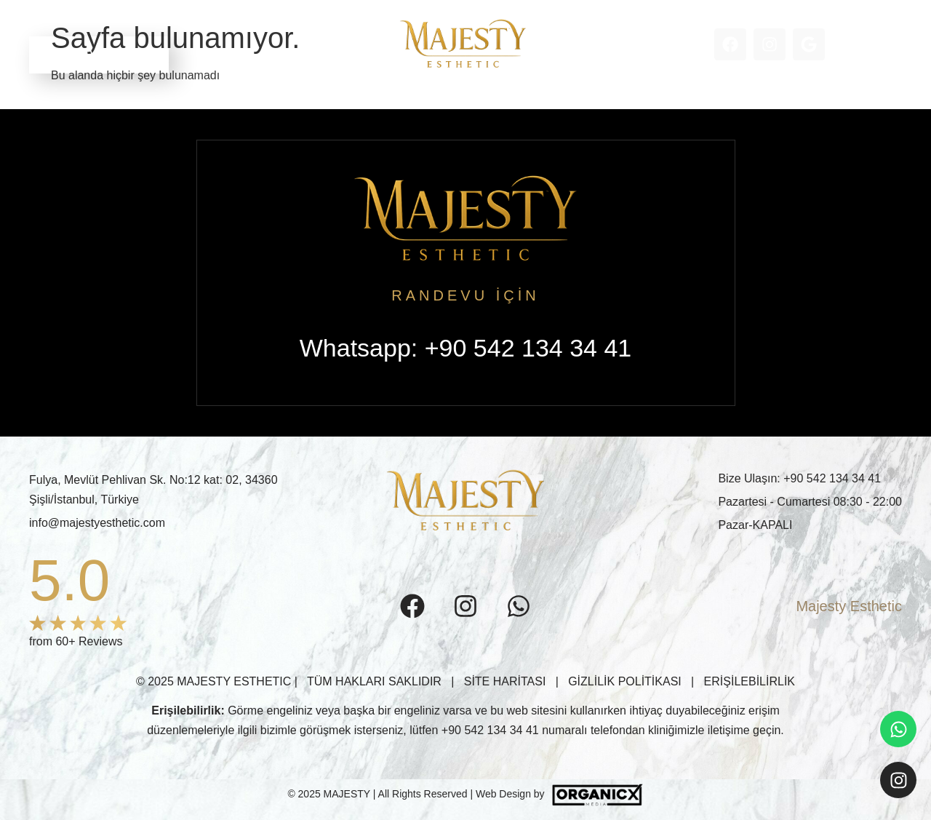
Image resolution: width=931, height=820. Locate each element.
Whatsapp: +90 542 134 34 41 (466, 348)
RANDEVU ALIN (99, 54)
